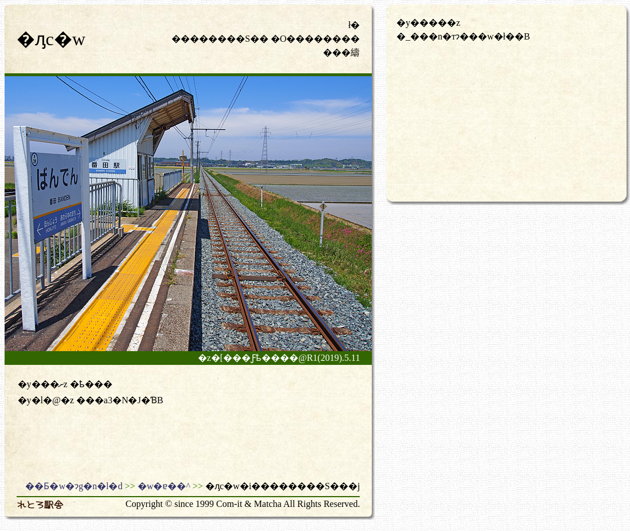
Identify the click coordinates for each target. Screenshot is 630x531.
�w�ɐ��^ (164, 486)
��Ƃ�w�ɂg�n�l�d (73, 486)
